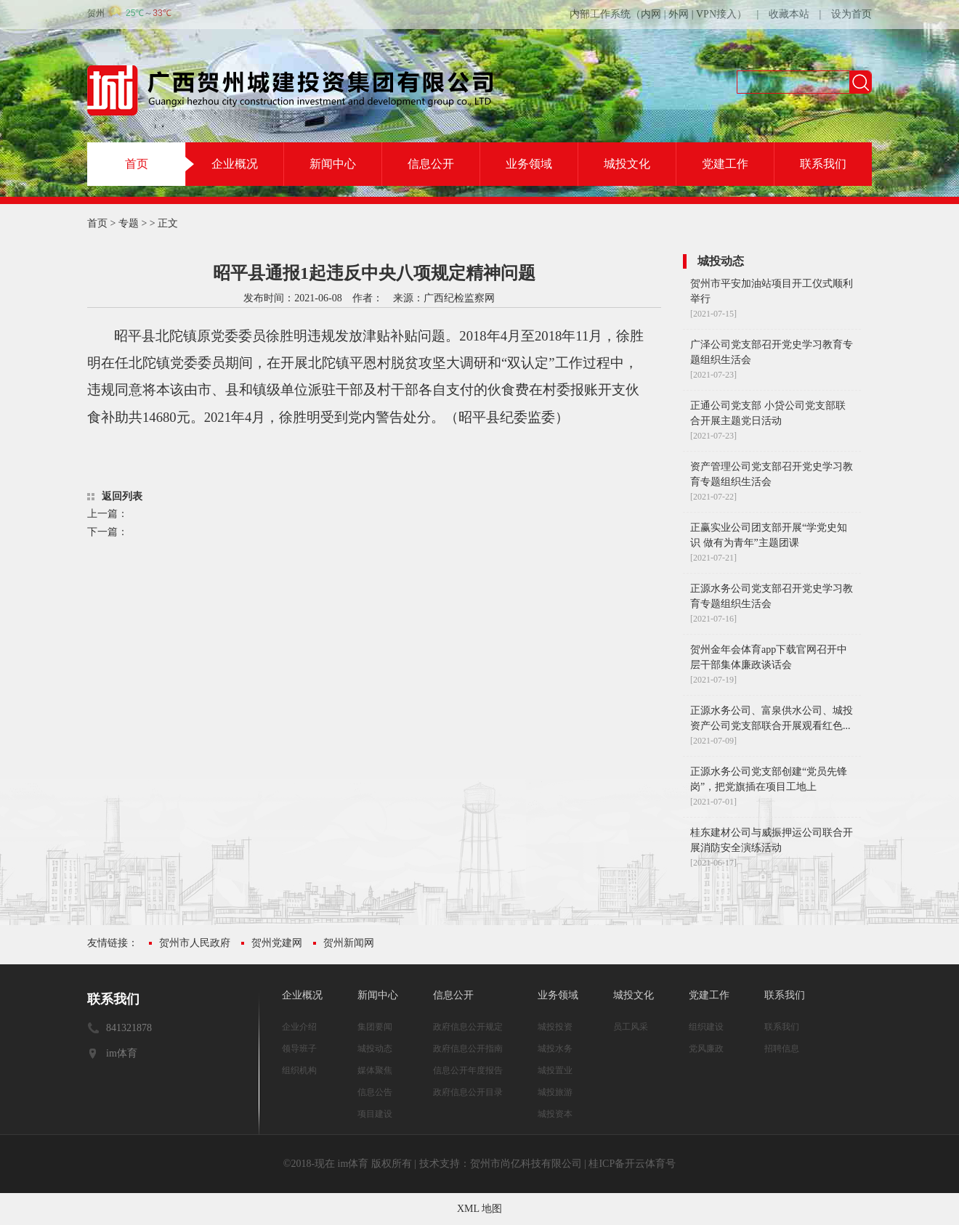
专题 (128, 223)
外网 (678, 14)
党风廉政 (706, 1048)
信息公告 (374, 1092)
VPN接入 (716, 14)
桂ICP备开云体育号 (632, 1163)
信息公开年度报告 (468, 1070)
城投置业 (555, 1070)
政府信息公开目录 (468, 1092)
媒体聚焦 (374, 1070)
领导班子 (299, 1048)
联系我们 (823, 164)
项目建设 (374, 1114)
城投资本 (555, 1114)
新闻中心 (332, 164)
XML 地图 (479, 1208)
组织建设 (706, 1027)
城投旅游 (555, 1092)
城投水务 (555, 1048)
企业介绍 (299, 1027)
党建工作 (725, 164)
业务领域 (529, 164)
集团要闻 (374, 1027)
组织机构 (299, 1070)
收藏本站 (789, 14)
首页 (136, 164)
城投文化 (627, 164)
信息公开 (431, 164)
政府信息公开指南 (468, 1048)
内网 (651, 14)
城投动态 (374, 1048)
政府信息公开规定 (468, 1027)
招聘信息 (781, 1048)
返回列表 (122, 496)
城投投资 (555, 1027)
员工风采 (630, 1027)
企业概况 (234, 164)
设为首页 (851, 14)
